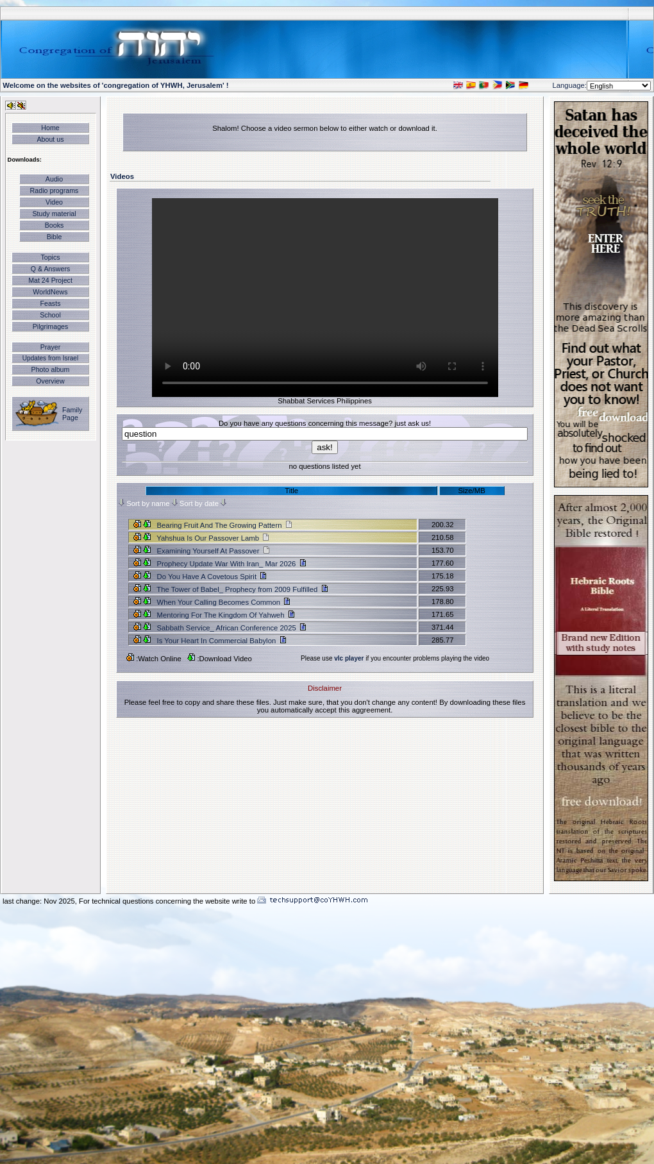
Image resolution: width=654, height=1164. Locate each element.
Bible (54, 236)
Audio (54, 179)
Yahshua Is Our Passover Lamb (212, 538)
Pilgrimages (51, 326)
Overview (50, 381)
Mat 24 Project (50, 280)
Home (50, 127)
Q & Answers (51, 269)
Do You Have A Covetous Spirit (207, 576)
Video (54, 202)
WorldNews (50, 292)
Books (54, 225)
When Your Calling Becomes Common (219, 602)
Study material (54, 213)
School (50, 315)
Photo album (50, 369)
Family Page (72, 413)
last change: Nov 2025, (41, 901)
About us (50, 139)
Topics (50, 257)
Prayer (50, 347)
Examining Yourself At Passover (212, 551)
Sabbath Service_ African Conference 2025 (227, 628)
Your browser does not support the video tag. (325, 297)
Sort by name (147, 503)
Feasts (50, 303)
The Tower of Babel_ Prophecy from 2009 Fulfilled (237, 589)
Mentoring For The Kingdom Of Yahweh (221, 615)
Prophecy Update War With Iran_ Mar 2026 (227, 564)
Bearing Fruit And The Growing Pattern (223, 525)
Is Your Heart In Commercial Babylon (217, 641)
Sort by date (199, 503)
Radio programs (54, 190)
